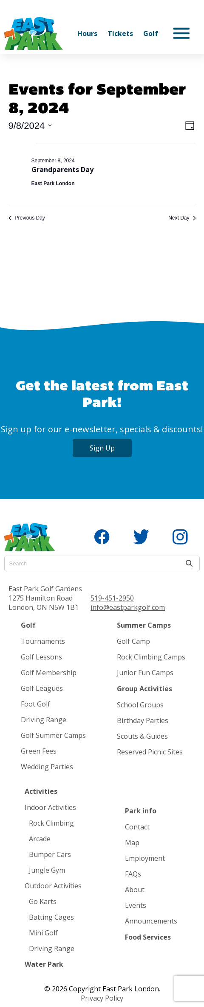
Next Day (182, 218)
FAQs (133, 874)
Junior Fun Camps (145, 672)
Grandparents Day (62, 169)
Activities (41, 791)
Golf (150, 33)
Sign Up (102, 448)
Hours (87, 33)
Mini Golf (43, 932)
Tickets (120, 33)
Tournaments (43, 641)
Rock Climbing (51, 823)
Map (132, 842)
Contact (137, 827)
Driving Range (43, 719)
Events (135, 905)
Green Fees (39, 751)
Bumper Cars (50, 854)
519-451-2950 (112, 598)
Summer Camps (144, 625)
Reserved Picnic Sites (150, 752)
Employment (145, 858)
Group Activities (144, 688)
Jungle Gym (47, 870)
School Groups (140, 704)
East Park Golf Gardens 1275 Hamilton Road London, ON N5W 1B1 (45, 598)
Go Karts (43, 901)
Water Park (44, 964)
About (134, 889)
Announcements (151, 921)
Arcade (40, 838)
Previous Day (26, 218)
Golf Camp (133, 641)
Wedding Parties (47, 766)
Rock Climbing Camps (151, 657)
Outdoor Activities (53, 885)
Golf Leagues (42, 688)
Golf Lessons (41, 657)
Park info (140, 810)
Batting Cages (51, 917)
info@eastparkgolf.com (128, 607)
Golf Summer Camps (53, 735)
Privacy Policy (102, 998)
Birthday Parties (142, 720)
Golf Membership (48, 672)
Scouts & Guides (142, 736)
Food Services (148, 937)
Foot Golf (35, 704)
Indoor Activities (50, 807)
